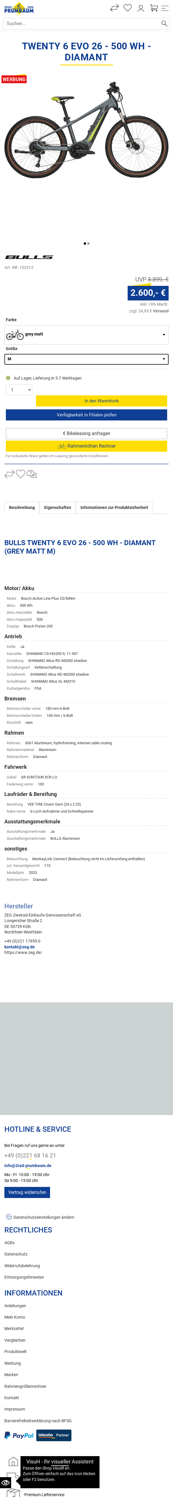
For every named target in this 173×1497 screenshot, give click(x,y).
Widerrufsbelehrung (22, 1206)
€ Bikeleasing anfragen (86, 374)
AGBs (9, 1183)
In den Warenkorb (102, 341)
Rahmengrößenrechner (25, 1327)
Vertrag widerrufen (27, 1133)
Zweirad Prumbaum (37, 1474)
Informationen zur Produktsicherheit (114, 448)
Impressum (14, 1350)
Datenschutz (16, 1194)
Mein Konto (14, 1258)
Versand (161, 262)
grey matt (34, 286)
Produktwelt (15, 1292)
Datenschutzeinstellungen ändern (43, 1158)
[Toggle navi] (165, 8)
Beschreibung (22, 448)
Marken (11, 1315)
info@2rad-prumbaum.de (28, 1106)
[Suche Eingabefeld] (81, 23)
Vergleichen (14, 1281)
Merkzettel (13, 1269)
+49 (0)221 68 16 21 (30, 1096)
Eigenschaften (57, 448)
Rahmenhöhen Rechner (87, 387)
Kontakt (11, 1338)
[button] (85, 195)
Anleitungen (15, 1246)
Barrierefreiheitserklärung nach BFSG (38, 1361)
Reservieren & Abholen (86, 355)
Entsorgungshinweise (24, 1218)
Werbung (12, 1304)
